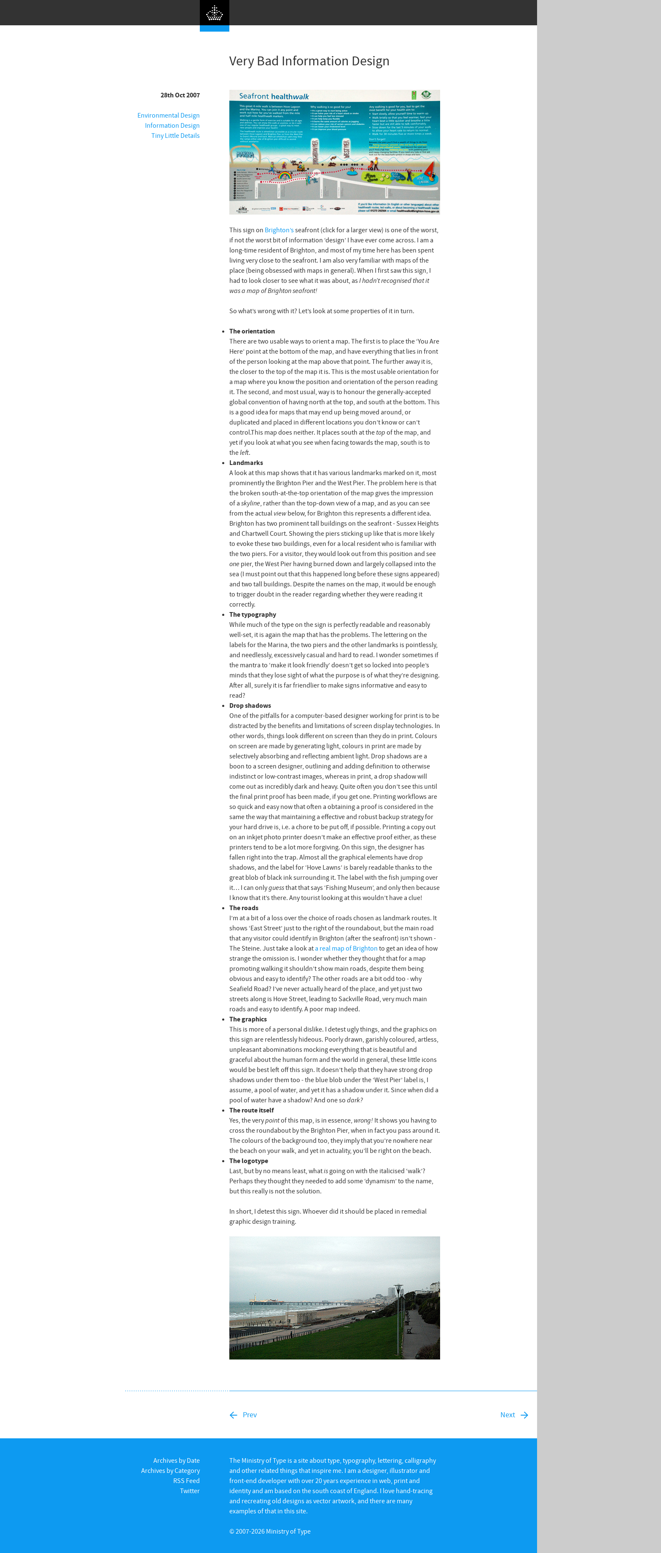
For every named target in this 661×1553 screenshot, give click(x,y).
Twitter (190, 1490)
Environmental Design (168, 115)
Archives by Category (170, 1470)
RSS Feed (186, 1480)
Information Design (172, 125)
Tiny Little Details (175, 135)
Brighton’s (279, 230)
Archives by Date (176, 1460)
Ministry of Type (288, 1531)
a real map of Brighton (346, 948)
